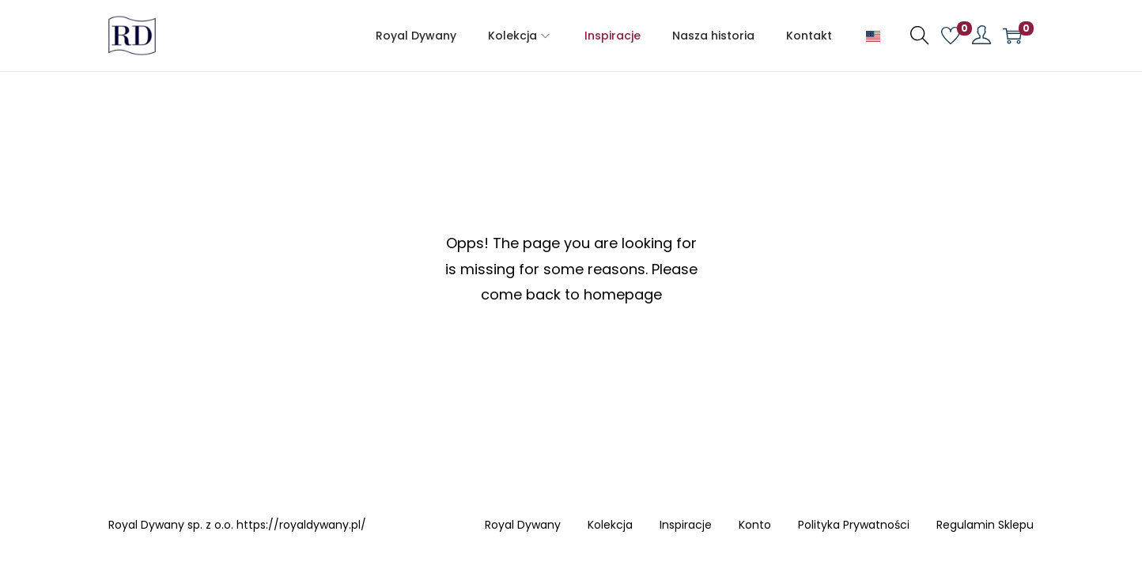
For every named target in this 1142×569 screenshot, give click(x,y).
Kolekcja (610, 525)
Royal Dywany (523, 525)
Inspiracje (686, 525)
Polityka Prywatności (853, 525)
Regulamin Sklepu (985, 525)
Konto (755, 525)
